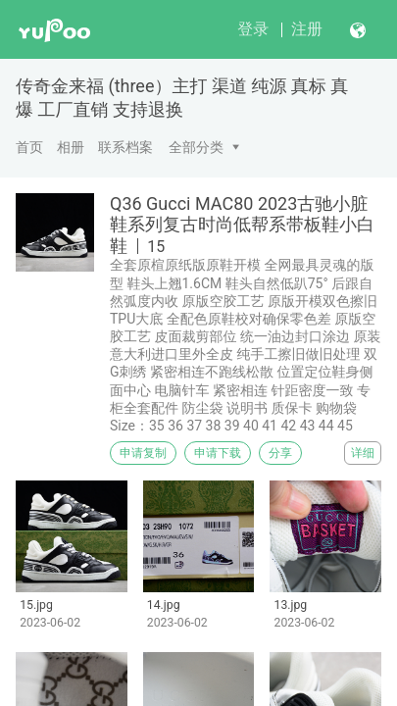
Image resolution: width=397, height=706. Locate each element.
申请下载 (217, 453)
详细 (362, 453)
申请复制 (143, 453)
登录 (253, 29)
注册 (307, 29)
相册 (70, 147)
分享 (280, 453)
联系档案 (125, 147)
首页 (29, 147)
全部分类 (196, 147)
